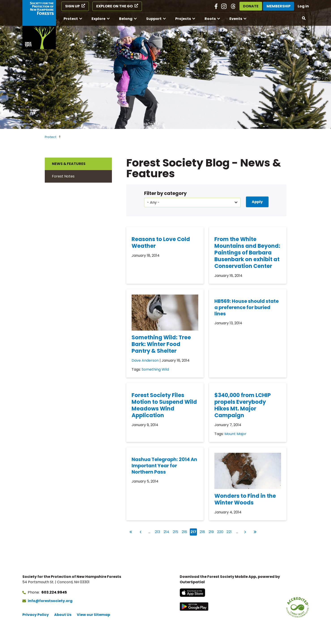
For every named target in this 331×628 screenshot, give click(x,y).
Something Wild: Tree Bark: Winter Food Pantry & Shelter (161, 344)
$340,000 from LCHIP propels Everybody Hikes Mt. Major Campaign (242, 405)
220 (220, 531)
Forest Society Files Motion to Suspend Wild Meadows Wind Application (164, 405)
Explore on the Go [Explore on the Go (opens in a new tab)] (114, 6)
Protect (71, 18)
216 (185, 531)
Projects (183, 18)
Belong (125, 18)
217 (193, 532)
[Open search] (304, 18)
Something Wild (155, 369)
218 (203, 531)
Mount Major (235, 433)
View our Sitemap (93, 614)
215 (176, 531)
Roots (210, 18)
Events (235, 18)
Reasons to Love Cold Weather (161, 242)
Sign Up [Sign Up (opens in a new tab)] (72, 6)
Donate (250, 6)
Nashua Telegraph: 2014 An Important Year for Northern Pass (164, 465)
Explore (98, 18)
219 (212, 531)
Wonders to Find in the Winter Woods (245, 499)
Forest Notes (63, 176)
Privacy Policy (35, 614)
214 (167, 531)
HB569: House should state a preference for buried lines (246, 307)
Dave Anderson (145, 360)
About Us (62, 614)
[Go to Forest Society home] (39, 24)
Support (154, 18)
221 (229, 531)
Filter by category (165, 193)
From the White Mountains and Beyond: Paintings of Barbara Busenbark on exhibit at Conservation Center (247, 252)
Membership (278, 6)
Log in (303, 6)
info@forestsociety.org (50, 600)
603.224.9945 (54, 592)
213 (158, 531)
